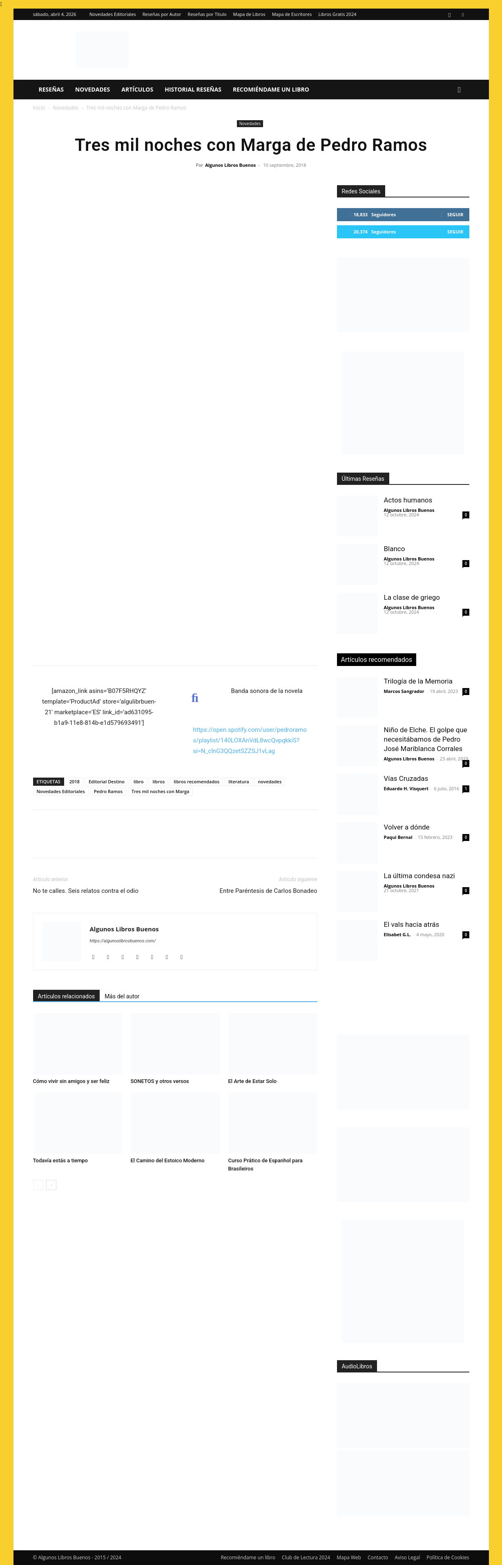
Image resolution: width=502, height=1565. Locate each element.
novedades (270, 781)
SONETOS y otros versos (160, 1081)
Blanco (394, 549)
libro (138, 781)
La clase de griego (412, 597)
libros (158, 781)
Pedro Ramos (108, 791)
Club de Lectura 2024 (306, 1557)
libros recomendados (196, 781)
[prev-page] (38, 1185)
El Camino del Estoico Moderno (168, 1160)
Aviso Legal (407, 1557)
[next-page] (51, 1185)
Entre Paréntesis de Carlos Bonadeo (268, 891)
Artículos (137, 89)
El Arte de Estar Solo (252, 1081)
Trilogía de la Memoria (418, 681)
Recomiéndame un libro (271, 89)
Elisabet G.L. (397, 934)
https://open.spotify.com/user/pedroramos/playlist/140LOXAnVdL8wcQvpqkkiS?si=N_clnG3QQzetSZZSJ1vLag (250, 740)
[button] (459, 90)
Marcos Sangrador (404, 691)
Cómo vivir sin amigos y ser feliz (71, 1081)
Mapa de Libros (249, 14)
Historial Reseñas (193, 89)
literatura (238, 781)
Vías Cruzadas (406, 778)
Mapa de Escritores (292, 14)
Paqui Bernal (398, 837)
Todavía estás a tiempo (60, 1160)
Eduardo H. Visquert (406, 788)
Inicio (39, 107)
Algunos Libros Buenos (230, 165)
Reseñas (51, 89)
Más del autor (122, 996)
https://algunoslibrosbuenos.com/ (123, 941)
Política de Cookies (447, 1557)
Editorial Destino (107, 781)
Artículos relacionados (66, 996)
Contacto (378, 1557)
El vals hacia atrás (412, 924)
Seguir (455, 214)
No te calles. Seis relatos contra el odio (86, 891)
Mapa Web (349, 1557)
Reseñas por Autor (162, 14)
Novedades (92, 89)
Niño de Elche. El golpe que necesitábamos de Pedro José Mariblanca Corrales (425, 739)
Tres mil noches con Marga (160, 791)
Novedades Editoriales (112, 14)
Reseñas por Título (207, 14)
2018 (74, 781)
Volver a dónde (407, 827)
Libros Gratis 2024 (337, 14)
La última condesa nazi (419, 876)
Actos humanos (408, 500)
